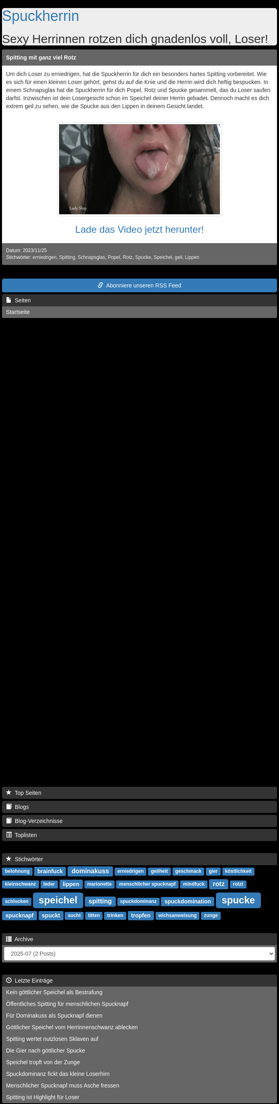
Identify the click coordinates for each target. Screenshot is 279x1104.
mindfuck (193, 884)
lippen (71, 884)
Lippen (192, 257)
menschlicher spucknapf (147, 884)
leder (49, 884)
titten (94, 916)
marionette (99, 884)
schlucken (17, 902)
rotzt (238, 884)
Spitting (67, 257)
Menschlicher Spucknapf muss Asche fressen (62, 1085)
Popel (114, 257)
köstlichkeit (238, 871)
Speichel (163, 257)
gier (213, 871)
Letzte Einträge (29, 980)
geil (179, 257)
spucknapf (19, 915)
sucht (74, 916)
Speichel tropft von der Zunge (43, 1062)
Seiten (18, 300)
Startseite (18, 312)
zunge (211, 916)
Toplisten (21, 835)
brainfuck (50, 871)
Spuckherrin (40, 16)
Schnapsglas (91, 257)
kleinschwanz (20, 884)
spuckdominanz (138, 902)
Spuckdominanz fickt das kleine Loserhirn (58, 1074)
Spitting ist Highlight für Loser (42, 1097)
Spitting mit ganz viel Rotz (41, 57)
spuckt (51, 915)
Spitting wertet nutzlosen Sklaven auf (52, 1039)
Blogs (17, 807)
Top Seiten (23, 793)
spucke (238, 900)
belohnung (17, 871)
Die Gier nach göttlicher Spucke (45, 1050)
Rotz (127, 257)
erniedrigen (45, 257)
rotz (218, 883)
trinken (115, 916)
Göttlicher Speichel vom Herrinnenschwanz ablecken (72, 1027)
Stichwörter (24, 859)
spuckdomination (187, 901)
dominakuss (90, 871)
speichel (58, 900)
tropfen (140, 915)
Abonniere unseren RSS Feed (139, 285)
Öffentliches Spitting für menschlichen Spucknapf (67, 1004)
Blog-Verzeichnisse (34, 821)
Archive (19, 939)
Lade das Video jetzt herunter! (139, 229)
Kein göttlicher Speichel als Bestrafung (54, 992)
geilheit (159, 871)
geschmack (188, 871)
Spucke (143, 257)
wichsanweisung (177, 916)
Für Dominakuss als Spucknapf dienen (54, 1015)
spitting (100, 901)
